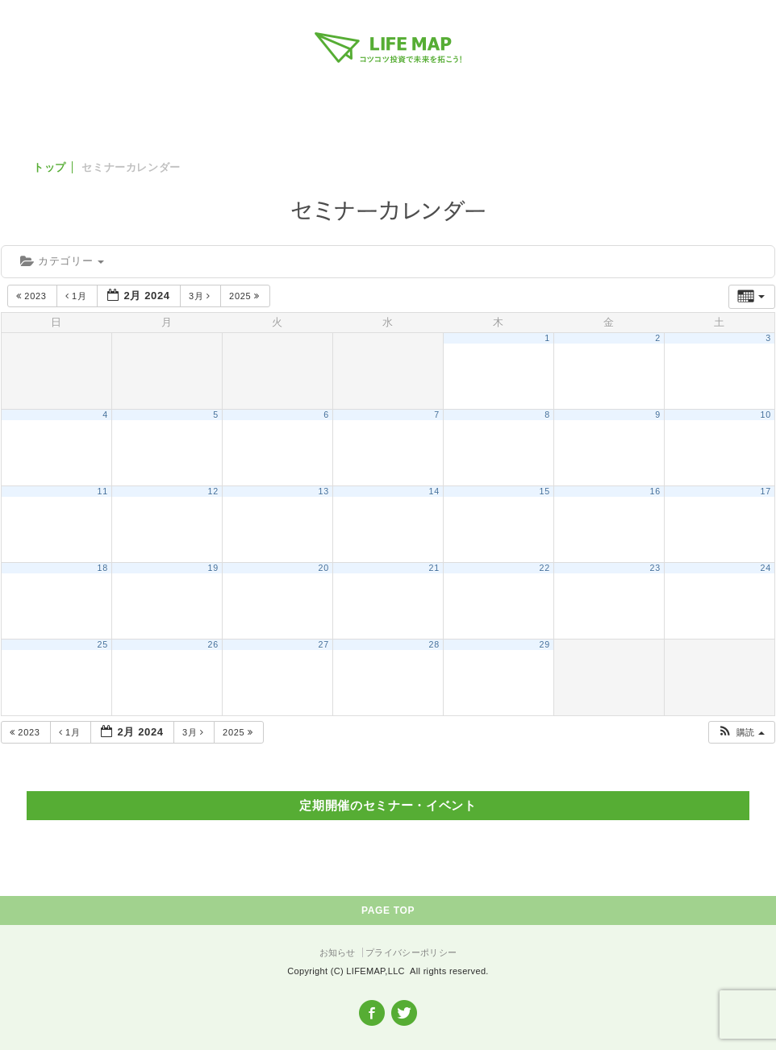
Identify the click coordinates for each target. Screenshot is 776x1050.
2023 (32, 296)
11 (103, 491)
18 (103, 568)
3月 (201, 296)
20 (324, 568)
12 (213, 491)
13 (324, 491)
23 (655, 568)
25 (103, 644)
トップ (49, 167)
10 (766, 414)
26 (213, 644)
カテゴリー (62, 261)
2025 (245, 296)
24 (766, 568)
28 (434, 644)
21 (434, 568)
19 (213, 568)
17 (766, 491)
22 (545, 568)
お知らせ (337, 952)
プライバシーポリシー (411, 952)
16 (655, 491)
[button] (741, 733)
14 (434, 491)
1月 (77, 296)
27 (324, 644)
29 (545, 644)
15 (545, 491)
